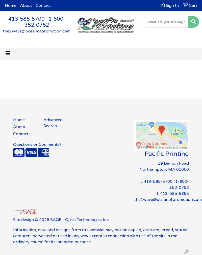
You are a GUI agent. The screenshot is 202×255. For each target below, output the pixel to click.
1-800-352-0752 (44, 22)
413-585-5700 (26, 19)
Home (10, 5)
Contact (43, 5)
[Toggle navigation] (8, 53)
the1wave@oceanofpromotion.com (36, 31)
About (26, 5)
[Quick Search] (165, 22)
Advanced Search (53, 122)
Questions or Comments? (37, 144)
